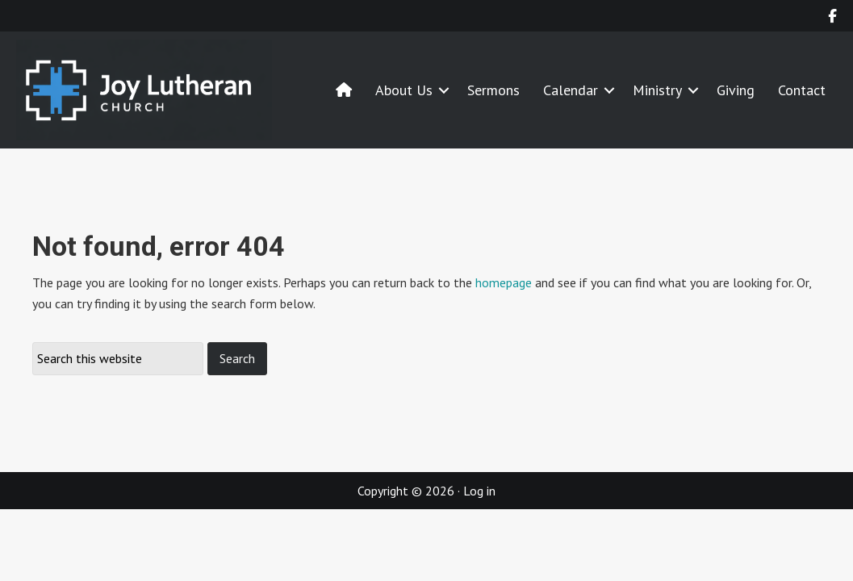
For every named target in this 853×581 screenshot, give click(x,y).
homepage (503, 282)
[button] (444, 90)
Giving (736, 90)
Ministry (657, 90)
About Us (404, 90)
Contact (802, 90)
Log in (479, 491)
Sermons (493, 90)
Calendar (570, 90)
